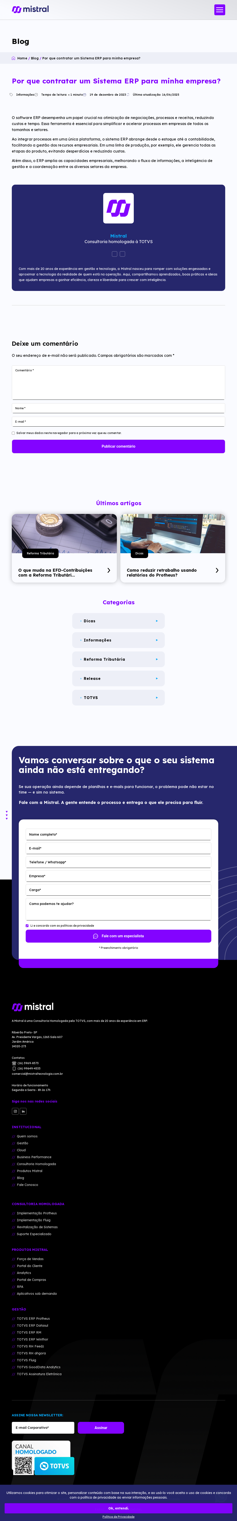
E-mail (20, 421)
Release (119, 678)
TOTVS (119, 697)
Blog (35, 58)
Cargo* (35, 890)
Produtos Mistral (29, 1171)
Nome (20, 408)
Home (22, 58)
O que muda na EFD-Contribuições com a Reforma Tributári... (64, 573)
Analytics (24, 1273)
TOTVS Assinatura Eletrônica (39, 1374)
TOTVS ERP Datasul (32, 1325)
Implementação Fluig (33, 1220)
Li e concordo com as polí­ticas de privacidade (62, 925)
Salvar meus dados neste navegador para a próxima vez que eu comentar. (69, 433)
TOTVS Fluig (26, 1360)
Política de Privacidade (118, 1516)
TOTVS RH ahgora (31, 1353)
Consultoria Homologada (36, 1164)
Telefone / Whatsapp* (47, 862)
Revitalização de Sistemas (37, 1227)
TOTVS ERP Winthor (32, 1339)
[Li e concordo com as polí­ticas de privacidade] (27, 925)
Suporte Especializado (34, 1234)
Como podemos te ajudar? (51, 904)
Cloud (21, 1150)
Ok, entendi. (118, 1508)
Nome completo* (43, 834)
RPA (20, 1287)
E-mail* (35, 848)
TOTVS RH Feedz (30, 1346)
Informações (23, 94)
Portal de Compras (31, 1280)
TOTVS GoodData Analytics (38, 1367)
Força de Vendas (30, 1259)
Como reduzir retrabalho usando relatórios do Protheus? (173, 573)
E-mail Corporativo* (32, 1428)
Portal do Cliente (29, 1266)
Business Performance (34, 1157)
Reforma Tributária (40, 553)
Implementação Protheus (37, 1213)
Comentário (24, 370)
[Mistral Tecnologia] (118, 1007)
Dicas (139, 553)
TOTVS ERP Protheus (33, 1318)
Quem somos (27, 1136)
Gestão (22, 1143)
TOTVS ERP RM (29, 1332)
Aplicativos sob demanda (37, 1294)
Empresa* (37, 876)
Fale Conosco (27, 1185)
